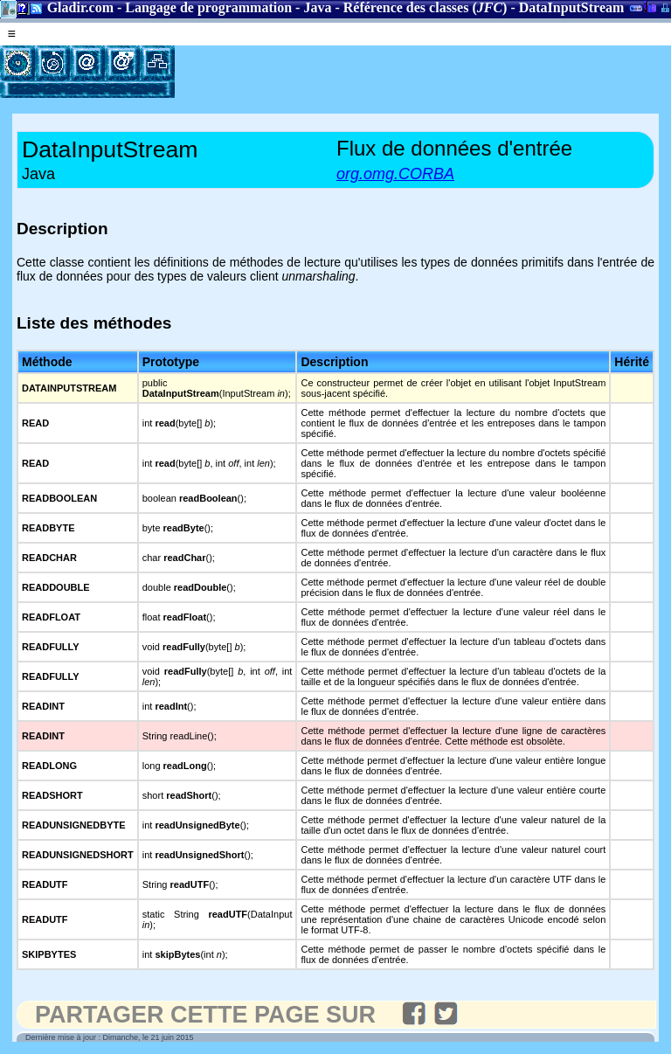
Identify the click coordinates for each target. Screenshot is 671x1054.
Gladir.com (80, 7)
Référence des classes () (425, 7)
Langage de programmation (208, 7)
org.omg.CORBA (395, 174)
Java (317, 7)
